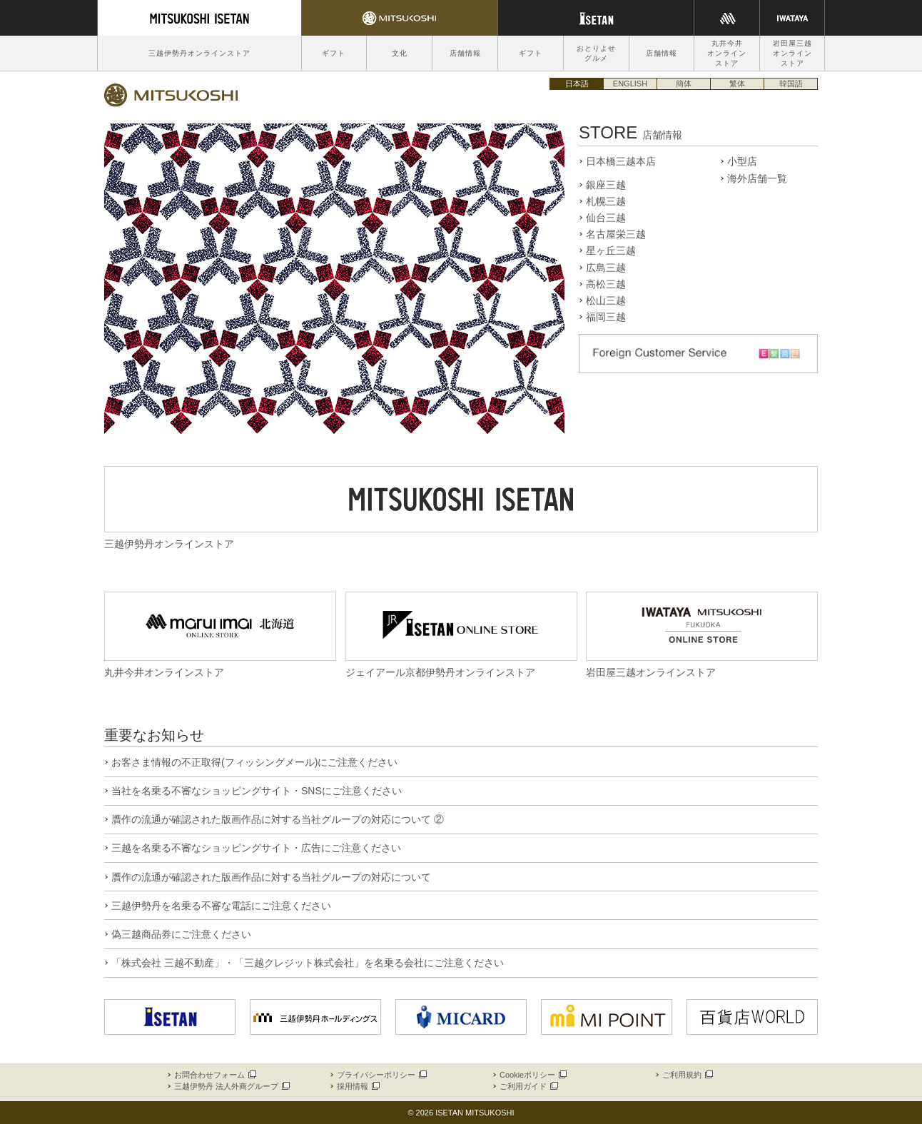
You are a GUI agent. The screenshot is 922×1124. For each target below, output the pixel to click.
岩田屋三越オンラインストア (792, 53)
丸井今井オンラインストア (726, 53)
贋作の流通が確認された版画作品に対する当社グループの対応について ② (277, 819)
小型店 (742, 161)
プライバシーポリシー (381, 1074)
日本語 (577, 83)
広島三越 (606, 267)
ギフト (333, 53)
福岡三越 (606, 317)
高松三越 (606, 284)
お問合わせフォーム (214, 1074)
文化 (399, 53)
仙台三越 (606, 217)
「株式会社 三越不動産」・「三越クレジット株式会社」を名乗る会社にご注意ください (307, 962)
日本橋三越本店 (621, 161)
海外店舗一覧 (757, 178)
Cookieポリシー (532, 1074)
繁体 (737, 83)
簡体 (684, 83)
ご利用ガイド (528, 1086)
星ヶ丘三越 (611, 250)
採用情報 (357, 1086)
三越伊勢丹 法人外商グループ (231, 1086)
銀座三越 (606, 185)
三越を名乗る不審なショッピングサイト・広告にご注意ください (256, 848)
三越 (171, 95)
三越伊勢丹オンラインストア (199, 53)
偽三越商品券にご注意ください (181, 934)
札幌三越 (606, 201)
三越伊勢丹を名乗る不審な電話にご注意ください (221, 905)
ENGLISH (630, 83)
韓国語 (791, 83)
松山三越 (606, 300)
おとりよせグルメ (596, 53)
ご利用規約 (686, 1074)
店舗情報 (465, 53)
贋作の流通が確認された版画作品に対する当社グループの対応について (271, 877)
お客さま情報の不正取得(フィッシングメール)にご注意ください (254, 762)
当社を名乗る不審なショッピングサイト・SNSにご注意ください (256, 790)
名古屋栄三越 (616, 234)
